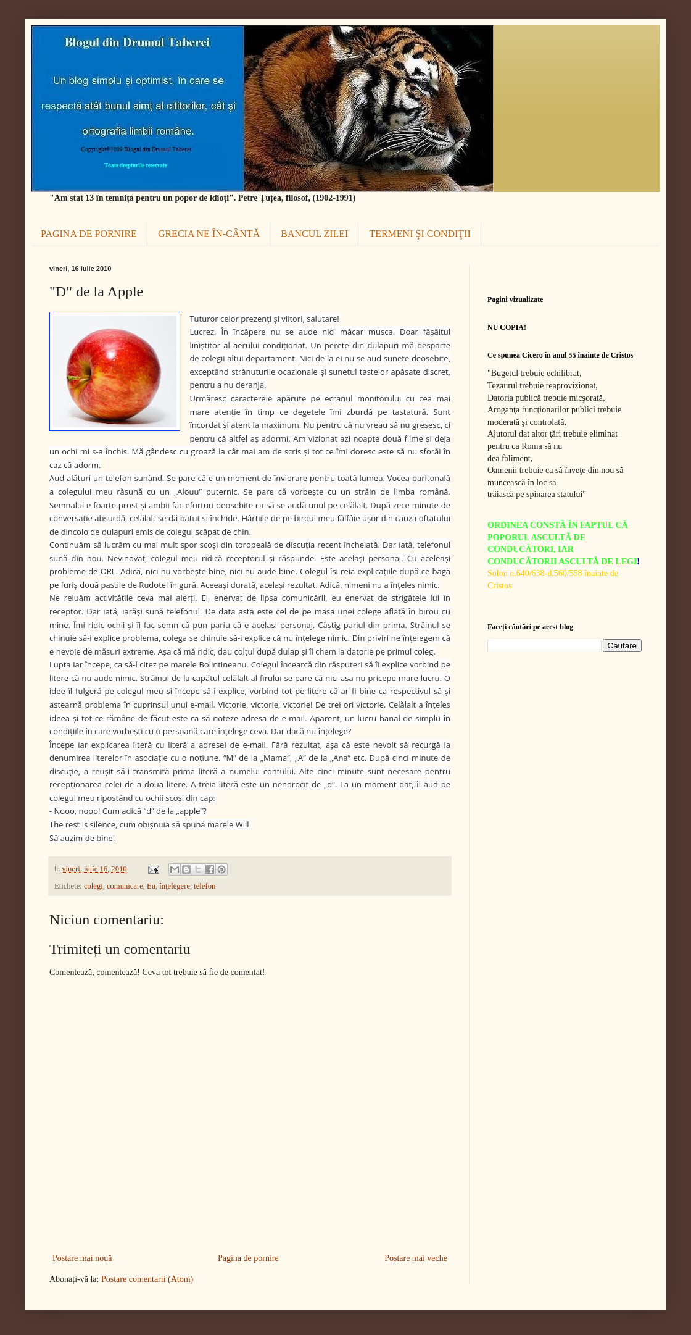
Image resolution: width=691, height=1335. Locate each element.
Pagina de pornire (248, 1258)
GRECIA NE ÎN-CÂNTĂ (209, 233)
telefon (204, 886)
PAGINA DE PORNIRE (89, 233)
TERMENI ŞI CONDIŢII (419, 233)
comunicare (125, 886)
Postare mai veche (415, 1258)
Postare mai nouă (82, 1258)
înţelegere (174, 886)
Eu (151, 886)
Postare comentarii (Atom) (147, 1279)
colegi (93, 886)
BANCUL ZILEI (314, 233)
